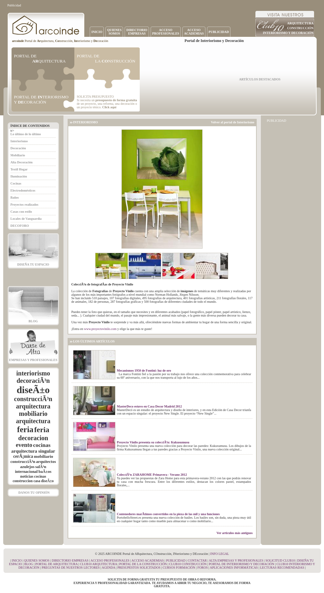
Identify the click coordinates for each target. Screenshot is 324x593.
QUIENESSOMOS (114, 31)
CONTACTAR (197, 560)
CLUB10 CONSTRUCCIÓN (188, 564)
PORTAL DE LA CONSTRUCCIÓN (143, 564)
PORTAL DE (40, 58)
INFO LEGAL (219, 554)
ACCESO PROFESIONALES (109, 560)
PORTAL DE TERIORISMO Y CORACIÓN (41, 99)
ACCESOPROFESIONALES (165, 31)
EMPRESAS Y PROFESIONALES (33, 360)
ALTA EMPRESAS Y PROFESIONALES (236, 560)
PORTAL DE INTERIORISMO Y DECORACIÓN (241, 564)
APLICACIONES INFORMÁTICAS (234, 567)
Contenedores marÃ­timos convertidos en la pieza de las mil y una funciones (168, 514)
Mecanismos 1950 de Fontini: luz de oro (144, 370)
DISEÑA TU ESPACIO (33, 264)
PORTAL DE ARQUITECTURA (56, 564)
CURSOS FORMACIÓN (179, 567)
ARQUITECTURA (300, 23)
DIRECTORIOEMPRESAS (136, 31)
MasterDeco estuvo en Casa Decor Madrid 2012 (149, 406)
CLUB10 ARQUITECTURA (98, 564)
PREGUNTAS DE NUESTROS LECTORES (71, 567)
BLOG (33, 321)
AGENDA (108, 567)
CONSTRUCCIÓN (300, 28)
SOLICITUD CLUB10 (280, 560)
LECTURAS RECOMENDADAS (282, 567)
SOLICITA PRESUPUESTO (95, 96)
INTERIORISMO (85, 122)
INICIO (96, 32)
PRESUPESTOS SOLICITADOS (138, 567)
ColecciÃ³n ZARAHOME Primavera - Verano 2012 (152, 474)
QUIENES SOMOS (37, 560)
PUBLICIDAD (219, 32)
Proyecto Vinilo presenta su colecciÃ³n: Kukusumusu (153, 442)
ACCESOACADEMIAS (194, 31)
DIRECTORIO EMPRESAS (70, 560)
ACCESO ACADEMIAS (147, 560)
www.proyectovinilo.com (100, 329)
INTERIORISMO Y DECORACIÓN (288, 33)
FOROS (202, 567)
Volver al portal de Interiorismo (232, 122)
